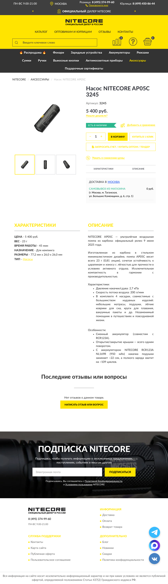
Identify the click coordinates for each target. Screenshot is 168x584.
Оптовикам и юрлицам (73, 32)
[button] (97, 5)
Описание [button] (138, 169)
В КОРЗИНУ (118, 137)
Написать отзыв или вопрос (84, 404)
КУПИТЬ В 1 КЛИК (142, 137)
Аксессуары (137, 60)
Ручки (42, 60)
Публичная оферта (43, 554)
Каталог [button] (41, 32)
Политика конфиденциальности (123, 560)
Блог (105, 542)
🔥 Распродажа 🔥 (32, 52)
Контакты (125, 32)
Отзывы (105, 32)
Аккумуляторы (119, 52)
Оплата (107, 521)
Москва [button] (114, 182)
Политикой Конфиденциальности (103, 481)
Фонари (58, 52)
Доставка (108, 515)
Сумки (26, 60)
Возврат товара (112, 527)
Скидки (107, 554)
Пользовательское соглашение (50, 560)
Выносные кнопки (66, 60)
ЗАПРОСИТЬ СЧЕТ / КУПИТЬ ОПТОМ (121, 147)
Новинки (108, 548)
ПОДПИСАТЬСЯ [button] (120, 472)
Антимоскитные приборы (104, 60)
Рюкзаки (143, 52)
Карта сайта (38, 548)
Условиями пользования (78, 484)
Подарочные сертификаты (84, 68)
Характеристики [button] (103, 169)
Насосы (28, 259)
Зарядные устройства (86, 52)
